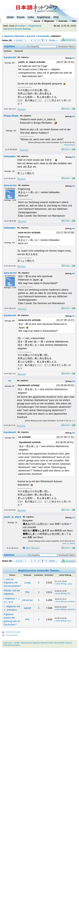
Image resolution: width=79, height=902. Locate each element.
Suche (35, 21)
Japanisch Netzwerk (14, 36)
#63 (73, 157)
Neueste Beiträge (22, 29)
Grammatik (43, 36)
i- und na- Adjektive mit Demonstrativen (12, 582)
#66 (73, 273)
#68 (73, 381)
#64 (73, 186)
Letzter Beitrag (60, 584)
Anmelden (20, 26)
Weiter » (53, 40)
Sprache (31, 36)
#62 (73, 116)
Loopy (27, 582)
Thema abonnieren (12, 635)
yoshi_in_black (12, 517)
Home (10, 17)
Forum (20, 17)
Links (31, 17)
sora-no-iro (10, 185)
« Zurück (18, 40)
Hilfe (73, 21)
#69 (73, 433)
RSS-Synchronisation (11, 645)
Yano (69, 621)
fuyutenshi (10, 57)
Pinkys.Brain (11, 115)
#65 (73, 228)
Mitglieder (48, 21)
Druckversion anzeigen (13, 632)
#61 (73, 58)
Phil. (27, 592)
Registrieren (34, 26)
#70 (73, 518)
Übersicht (7, 29)
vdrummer (27, 600)
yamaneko (71, 601)
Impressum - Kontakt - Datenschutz (17, 643)
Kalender (62, 21)
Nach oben (53, 643)
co (9, 380)
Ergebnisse (43, 17)
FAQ (56, 17)
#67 (73, 316)
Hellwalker (10, 156)
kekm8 (27, 608)
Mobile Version (65, 643)
